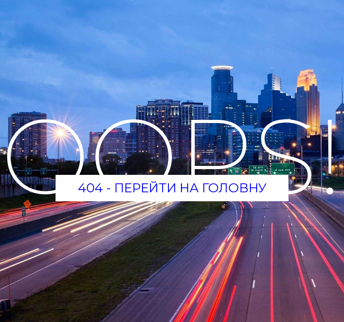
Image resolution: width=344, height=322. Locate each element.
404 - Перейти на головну (172, 187)
